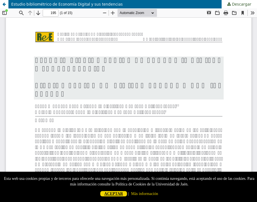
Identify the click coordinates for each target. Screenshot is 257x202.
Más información (144, 194)
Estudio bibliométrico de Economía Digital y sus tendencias (67, 4)
